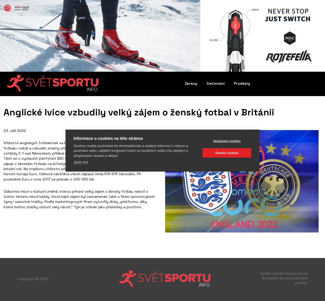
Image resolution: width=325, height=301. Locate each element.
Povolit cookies (226, 153)
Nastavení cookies (227, 141)
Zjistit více (81, 162)
